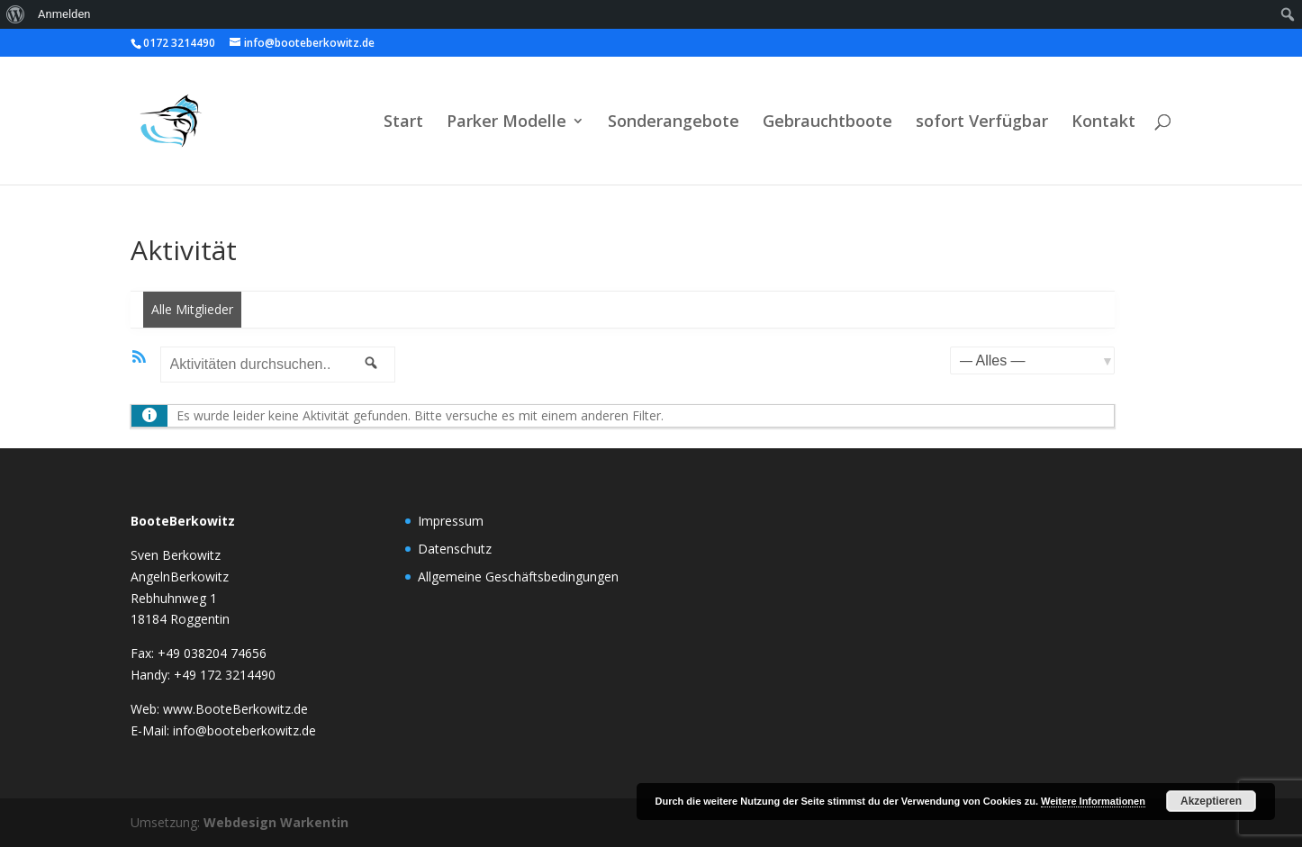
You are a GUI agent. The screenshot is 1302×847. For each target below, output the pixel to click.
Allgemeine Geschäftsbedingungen (518, 576)
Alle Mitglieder (192, 309)
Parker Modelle (506, 122)
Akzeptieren (1211, 801)
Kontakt (1103, 122)
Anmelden (64, 14)
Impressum (451, 520)
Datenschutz (455, 548)
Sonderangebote (673, 122)
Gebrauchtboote (827, 122)
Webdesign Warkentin (275, 822)
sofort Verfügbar (982, 122)
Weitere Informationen (1093, 801)
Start (403, 122)
